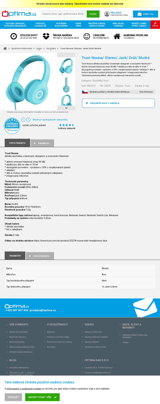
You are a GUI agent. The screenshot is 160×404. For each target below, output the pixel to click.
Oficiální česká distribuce (20, 352)
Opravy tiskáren (92, 342)
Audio (39, 48)
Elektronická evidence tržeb (22, 347)
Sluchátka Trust (100, 80)
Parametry (41, 143)
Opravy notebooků (93, 332)
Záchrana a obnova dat (95, 347)
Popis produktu (38, 256)
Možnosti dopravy (17, 337)
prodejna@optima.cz (100, 372)
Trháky (125, 342)
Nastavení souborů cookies (59, 342)
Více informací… (147, 92)
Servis (89, 324)
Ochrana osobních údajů (58, 337)
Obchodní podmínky (18, 332)
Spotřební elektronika (21, 48)
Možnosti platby (16, 342)
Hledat (93, 14)
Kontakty (51, 347)
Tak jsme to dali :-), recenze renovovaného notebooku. (21, 373)
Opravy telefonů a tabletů (96, 337)
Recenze (51, 332)
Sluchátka (51, 48)
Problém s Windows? (19, 367)
